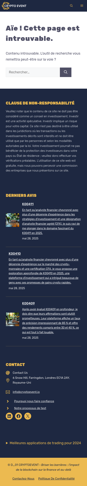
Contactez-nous (23, 478)
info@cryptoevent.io (26, 392)
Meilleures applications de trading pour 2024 (45, 443)
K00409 (28, 303)
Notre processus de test (30, 408)
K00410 (15, 253)
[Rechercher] (65, 72)
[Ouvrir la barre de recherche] (71, 6)
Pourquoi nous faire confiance (34, 401)
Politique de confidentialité (56, 478)
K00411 (27, 204)
